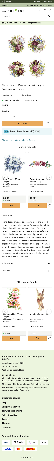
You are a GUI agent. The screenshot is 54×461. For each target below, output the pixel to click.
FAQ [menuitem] (4, 403)
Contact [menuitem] (5, 419)
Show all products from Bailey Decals (18, 141)
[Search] (49, 17)
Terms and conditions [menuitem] (12, 411)
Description (7, 216)
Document (6, 271)
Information (7, 264)
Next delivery (34, 5)
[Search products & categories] (27, 17)
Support (5, 5)
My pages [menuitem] (6, 427)
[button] (4, 10)
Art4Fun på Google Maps (13, 370)
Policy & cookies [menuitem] (9, 415)
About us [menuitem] (6, 423)
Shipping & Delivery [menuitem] (11, 407)
